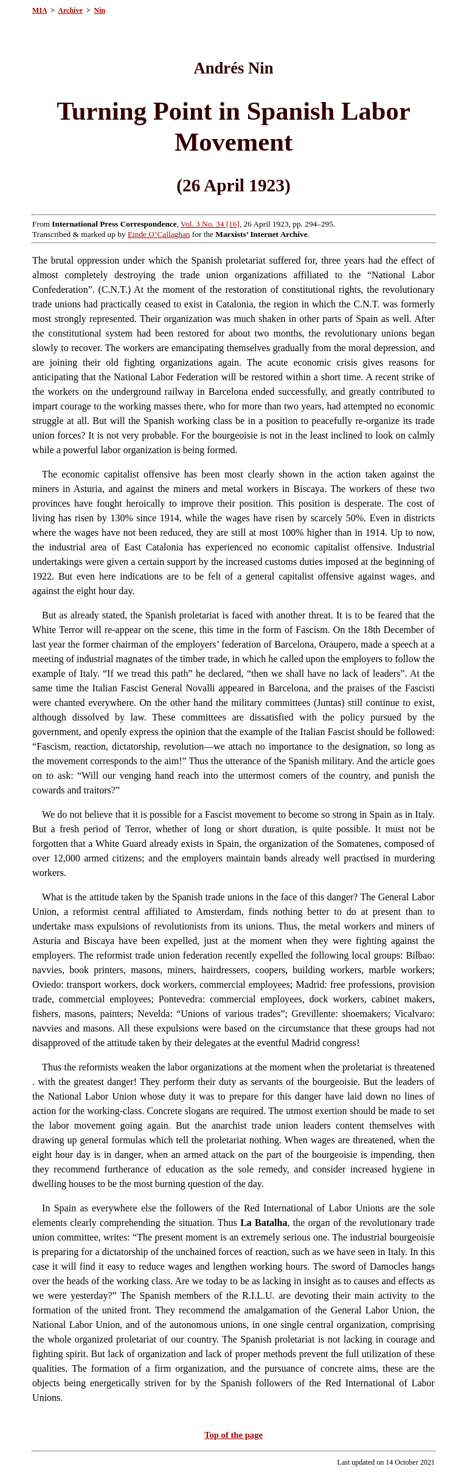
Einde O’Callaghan (159, 234)
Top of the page (233, 1435)
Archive (70, 10)
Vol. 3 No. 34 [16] (210, 223)
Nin (100, 10)
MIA (39, 10)
